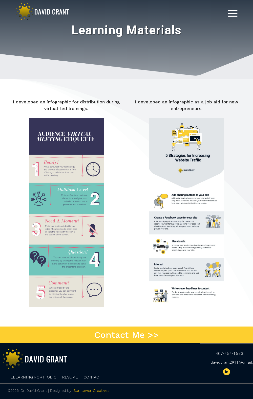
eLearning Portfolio (33, 377)
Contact (92, 377)
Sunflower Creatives (91, 390)
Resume (70, 377)
